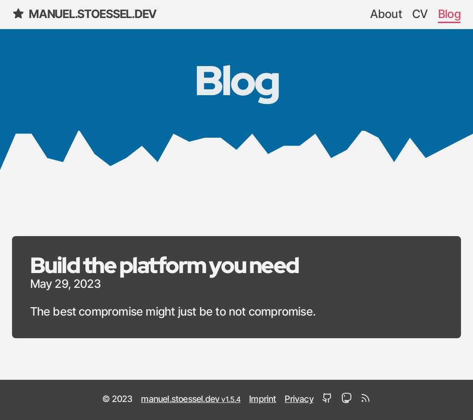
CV (420, 14)
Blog (449, 14)
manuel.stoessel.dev (84, 13)
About (386, 14)
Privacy (299, 399)
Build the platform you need (164, 265)
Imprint (262, 399)
